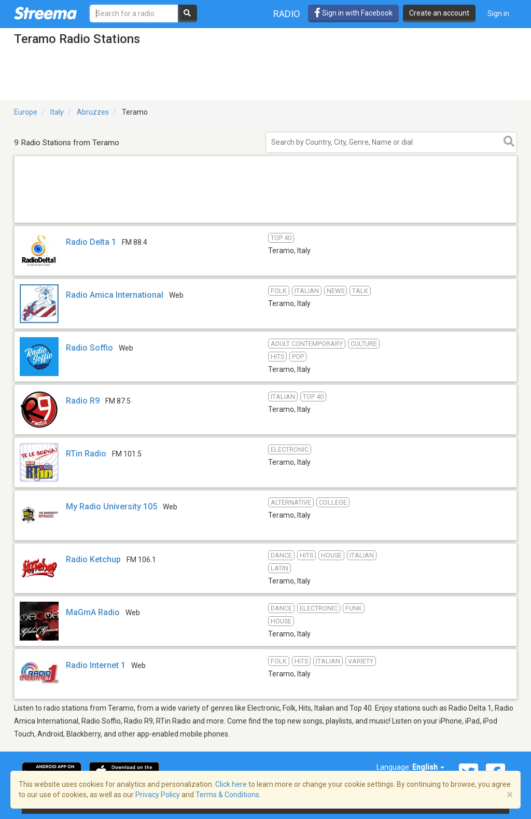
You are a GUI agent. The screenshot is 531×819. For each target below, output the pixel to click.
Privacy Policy (157, 794)
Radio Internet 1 (95, 665)
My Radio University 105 (111, 506)
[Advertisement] (265, 222)
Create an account (439, 13)
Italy (57, 112)
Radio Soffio (89, 348)
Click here (231, 784)
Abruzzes (93, 112)
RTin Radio (86, 454)
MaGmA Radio (93, 612)
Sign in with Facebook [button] (353, 13)
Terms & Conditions (227, 794)
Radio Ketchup (93, 559)
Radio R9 (83, 401)
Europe (25, 112)
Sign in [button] (498, 13)
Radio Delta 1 (91, 242)
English (428, 767)
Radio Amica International (114, 295)
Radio (286, 13)
